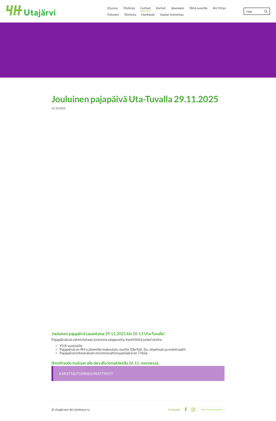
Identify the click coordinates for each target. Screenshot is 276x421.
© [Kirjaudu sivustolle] (53, 409)
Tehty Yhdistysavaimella (211, 409)
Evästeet (174, 409)
